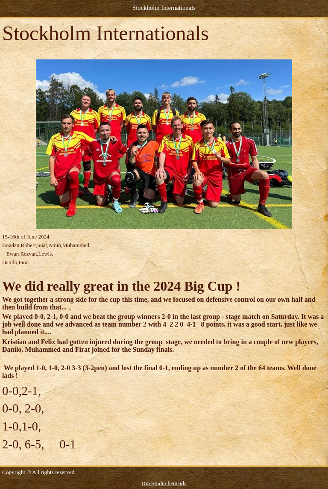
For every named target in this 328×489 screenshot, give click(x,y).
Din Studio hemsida (164, 483)
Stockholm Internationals (164, 7)
